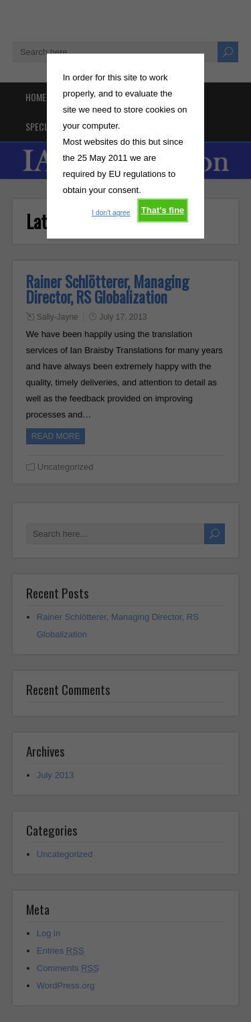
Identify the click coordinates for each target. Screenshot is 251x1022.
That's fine (163, 210)
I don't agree (111, 212)
